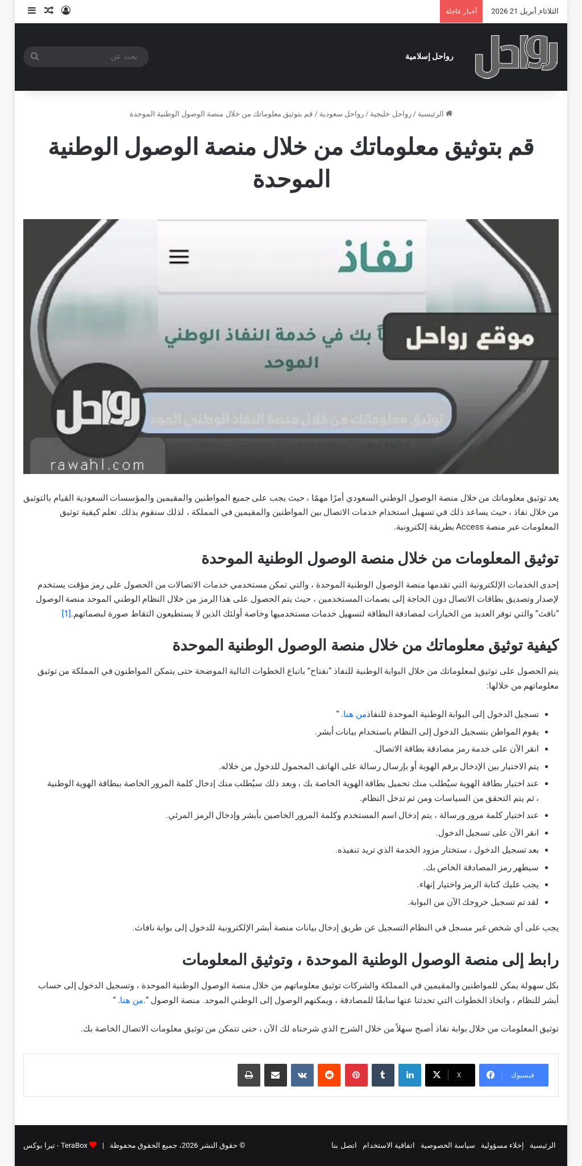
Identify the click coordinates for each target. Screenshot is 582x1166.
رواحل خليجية (390, 114)
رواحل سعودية (341, 114)
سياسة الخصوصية (448, 1145)
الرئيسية (435, 114)
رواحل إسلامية (429, 56)
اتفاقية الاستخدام (389, 1145)
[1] (65, 614)
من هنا (355, 714)
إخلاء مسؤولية (502, 1145)
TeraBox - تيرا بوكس (55, 1145)
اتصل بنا (343, 1145)
